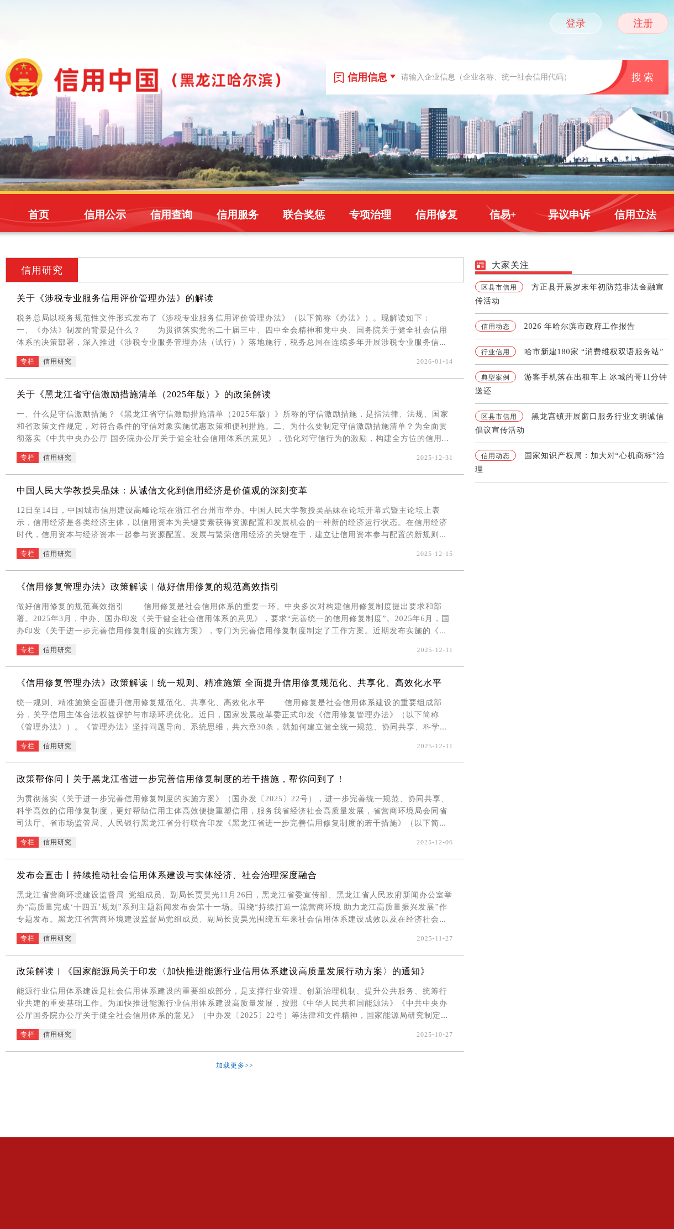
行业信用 (495, 352)
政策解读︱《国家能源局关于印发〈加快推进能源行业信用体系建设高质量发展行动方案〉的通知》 (223, 971)
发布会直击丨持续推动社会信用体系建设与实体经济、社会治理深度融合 (167, 875)
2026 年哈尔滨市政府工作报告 (580, 326)
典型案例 (495, 377)
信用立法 (635, 214)
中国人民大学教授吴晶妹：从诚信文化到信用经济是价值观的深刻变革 (162, 490)
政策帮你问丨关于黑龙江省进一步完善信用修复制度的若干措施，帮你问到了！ (181, 779)
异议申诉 (569, 214)
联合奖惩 (304, 214)
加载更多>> (235, 1065)
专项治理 (370, 214)
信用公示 (105, 214)
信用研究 (42, 270)
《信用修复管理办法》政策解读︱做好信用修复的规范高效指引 (148, 586)
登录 (576, 23)
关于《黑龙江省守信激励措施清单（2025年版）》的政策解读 (144, 394)
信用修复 (436, 214)
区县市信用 (499, 287)
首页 (38, 214)
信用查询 (171, 214)
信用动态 (495, 326)
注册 (643, 23)
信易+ (503, 214)
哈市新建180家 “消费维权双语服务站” (594, 352)
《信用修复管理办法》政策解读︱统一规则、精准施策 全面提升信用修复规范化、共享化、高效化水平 (229, 682)
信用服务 (238, 214)
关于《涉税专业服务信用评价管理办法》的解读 (115, 298)
